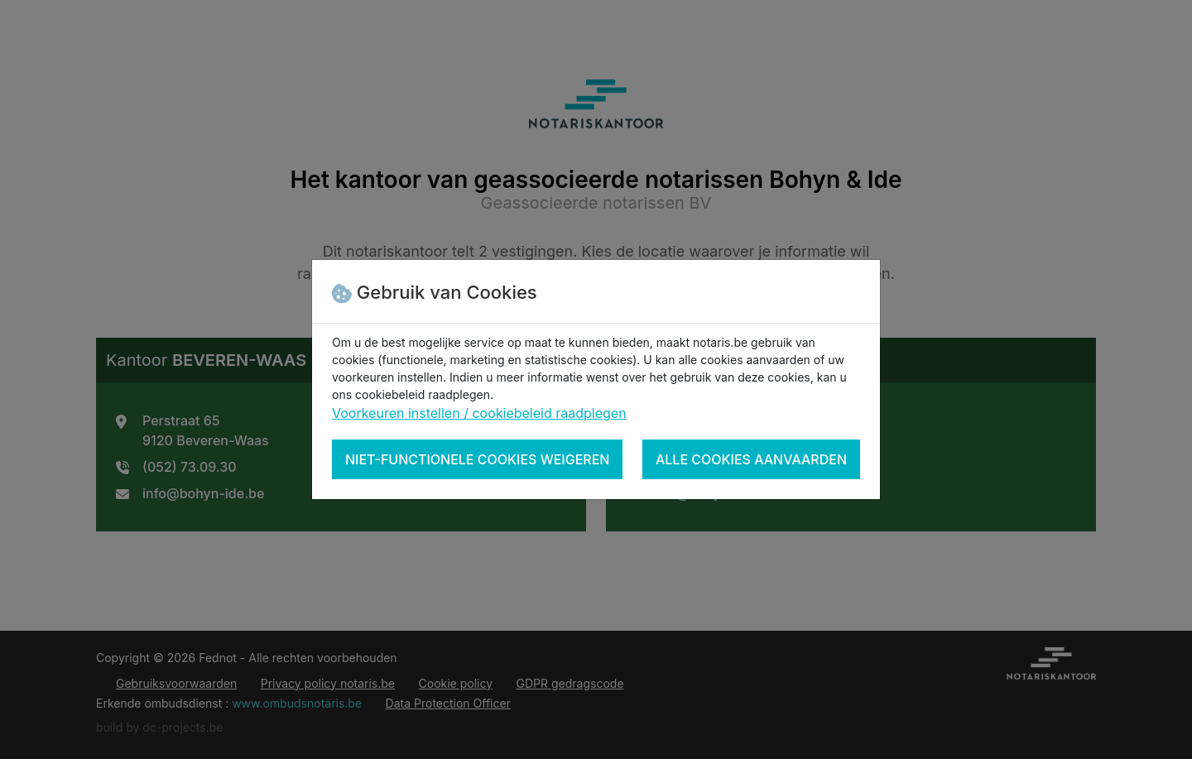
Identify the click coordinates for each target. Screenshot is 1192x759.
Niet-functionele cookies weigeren (477, 459)
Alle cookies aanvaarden (751, 459)
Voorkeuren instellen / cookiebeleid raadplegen (479, 413)
